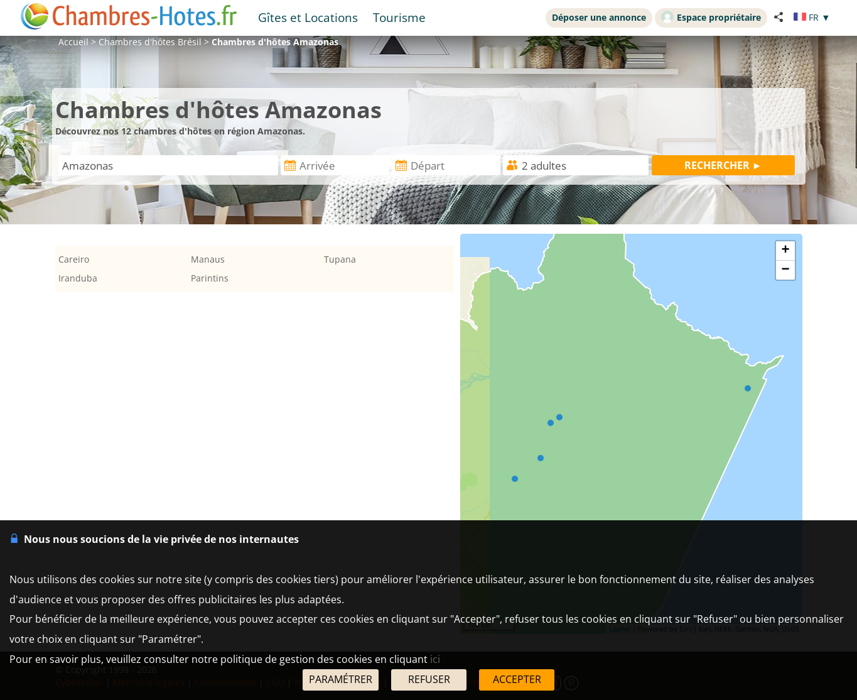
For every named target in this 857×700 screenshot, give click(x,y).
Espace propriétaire (711, 17)
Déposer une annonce (599, 17)
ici (435, 659)
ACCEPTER (517, 679)
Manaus (208, 259)
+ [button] (785, 250)
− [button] (785, 270)
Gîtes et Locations (308, 17)
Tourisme (399, 17)
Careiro (73, 259)
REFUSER (429, 679)
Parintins (210, 278)
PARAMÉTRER (340, 679)
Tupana (340, 259)
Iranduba (77, 278)
